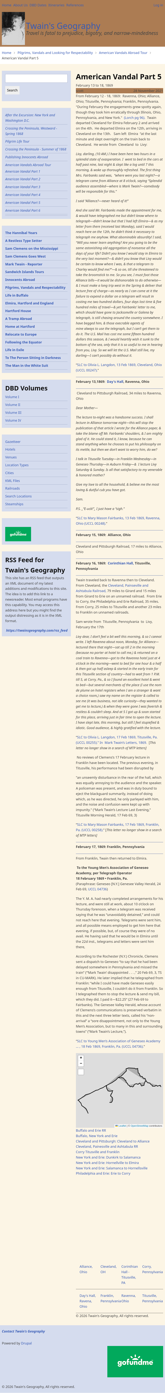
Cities (9, 473)
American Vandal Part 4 (22, 194)
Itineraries (56, 5)
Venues (11, 457)
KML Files (12, 480)
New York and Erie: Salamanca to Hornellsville (112, 1168)
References (75, 5)
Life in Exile (14, 350)
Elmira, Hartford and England (29, 303)
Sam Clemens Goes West (25, 256)
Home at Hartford (20, 326)
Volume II (12, 404)
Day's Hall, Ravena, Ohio (88, 1301)
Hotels (10, 449)
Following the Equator (23, 342)
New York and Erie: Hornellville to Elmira (107, 1162)
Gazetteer (13, 441)
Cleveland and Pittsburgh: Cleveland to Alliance (113, 1141)
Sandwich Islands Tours (24, 272)
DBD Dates (38, 5)
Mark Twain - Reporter (23, 264)
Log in (158, 5)
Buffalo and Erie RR (91, 1130)
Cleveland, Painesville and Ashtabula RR (107, 1146)
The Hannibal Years (21, 233)
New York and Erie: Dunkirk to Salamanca (108, 1157)
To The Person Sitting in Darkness (33, 357)
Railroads (12, 488)
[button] (81, 1058)
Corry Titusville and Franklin (97, 1152)
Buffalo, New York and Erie (97, 1136)
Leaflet (120, 1125)
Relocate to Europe (21, 334)
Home (6, 5)
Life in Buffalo (16, 295)
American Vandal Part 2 (22, 179)
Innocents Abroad (20, 279)
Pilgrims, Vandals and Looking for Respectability (55, 52)
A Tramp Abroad (18, 318)
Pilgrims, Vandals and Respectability (35, 287)
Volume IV (13, 420)
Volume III (13, 412)
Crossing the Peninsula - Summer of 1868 (35, 149)
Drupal (26, 1343)
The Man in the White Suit (26, 365)
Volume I (12, 397)
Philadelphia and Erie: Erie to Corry (103, 1173)
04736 (102, 889)
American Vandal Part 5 (22, 202)
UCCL (92, 889)
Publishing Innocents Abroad (26, 157)
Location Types (17, 465)
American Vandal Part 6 (22, 210)
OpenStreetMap (139, 1125)
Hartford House (18, 311)
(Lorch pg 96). (134, 117)
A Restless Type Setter (23, 240)
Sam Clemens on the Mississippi (31, 248)
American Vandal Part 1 (22, 171)
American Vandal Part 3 (22, 187)
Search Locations (18, 496)
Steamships (14, 504)
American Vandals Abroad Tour (123, 52)
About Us (20, 5)
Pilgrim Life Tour (17, 141)
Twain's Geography (63, 25)
